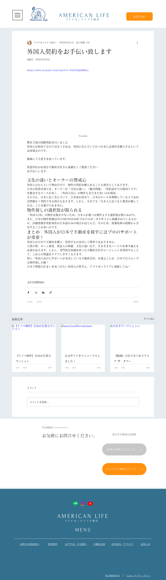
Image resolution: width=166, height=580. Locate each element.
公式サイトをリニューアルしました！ (82, 358)
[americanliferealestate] (83, 337)
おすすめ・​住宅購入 (76, 544)
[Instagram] (83, 503)
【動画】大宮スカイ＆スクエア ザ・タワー (131, 358)
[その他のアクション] (137, 42)
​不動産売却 (99, 544)
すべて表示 (149, 319)
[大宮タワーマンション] (132, 337)
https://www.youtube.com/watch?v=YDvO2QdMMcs (58, 70)
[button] (17, 15)
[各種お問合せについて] (124, 449)
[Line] (75, 503)
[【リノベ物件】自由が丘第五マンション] (34, 337)
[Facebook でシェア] (28, 292)
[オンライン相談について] (124, 469)
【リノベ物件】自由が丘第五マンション (33, 358)
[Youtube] (90, 503)
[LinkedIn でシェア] (43, 292)
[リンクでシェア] (50, 292)
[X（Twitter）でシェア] (35, 292)
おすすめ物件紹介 (36, 282)
